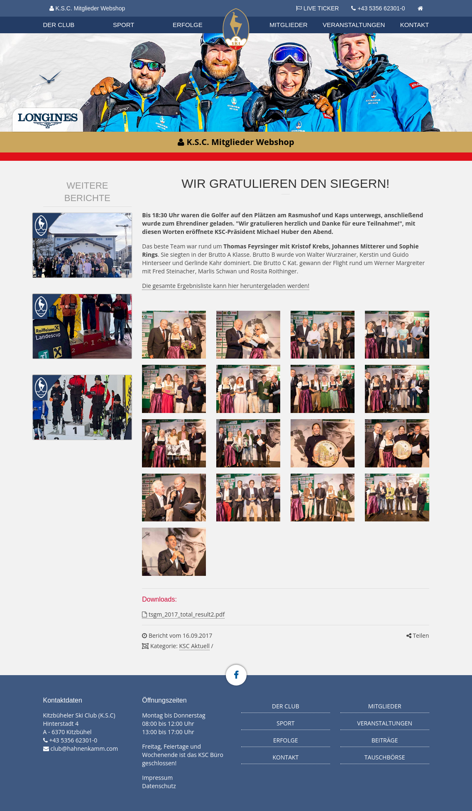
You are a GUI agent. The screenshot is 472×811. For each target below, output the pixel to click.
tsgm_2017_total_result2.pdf (183, 614)
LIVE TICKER (317, 8)
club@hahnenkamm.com (84, 748)
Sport (123, 24)
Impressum (157, 778)
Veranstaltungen (354, 24)
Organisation (66, 16)
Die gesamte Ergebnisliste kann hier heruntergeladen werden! (225, 286)
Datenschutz (159, 786)
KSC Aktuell (194, 646)
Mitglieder (288, 24)
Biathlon (66, 16)
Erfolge (188, 24)
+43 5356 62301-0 (381, 8)
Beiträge (385, 740)
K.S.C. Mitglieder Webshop (87, 8)
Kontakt (414, 24)
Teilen (417, 635)
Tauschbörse (384, 757)
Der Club (59, 24)
